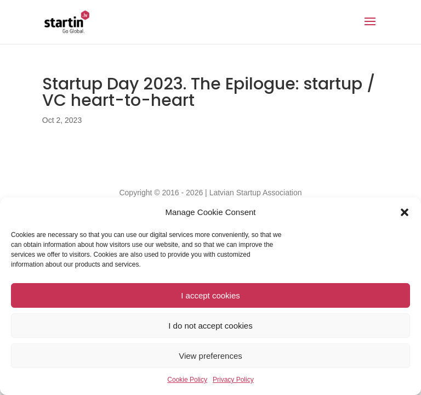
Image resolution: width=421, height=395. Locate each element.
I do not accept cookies (210, 325)
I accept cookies (210, 295)
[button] (404, 212)
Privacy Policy (233, 379)
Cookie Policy (187, 379)
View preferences (210, 355)
